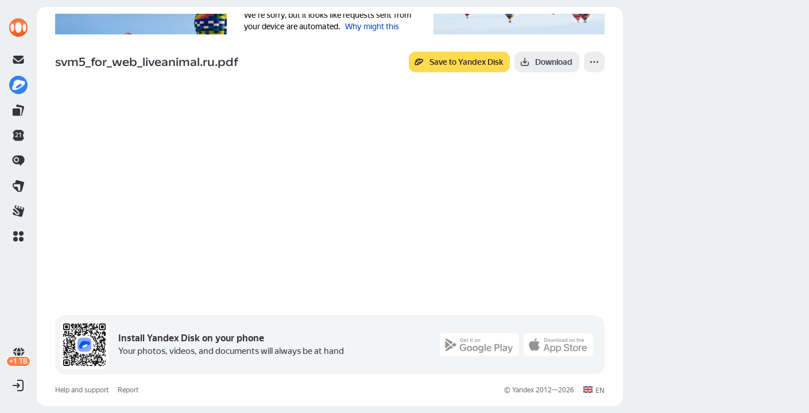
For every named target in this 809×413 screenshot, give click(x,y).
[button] (18, 236)
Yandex (523, 390)
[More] (594, 62)
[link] (18, 27)
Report (128, 390)
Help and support (82, 390)
